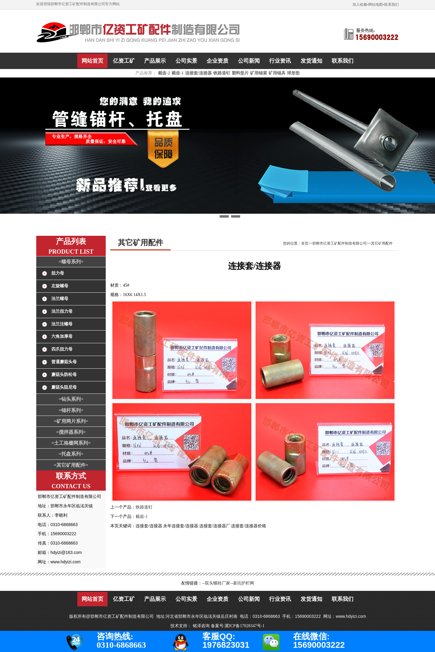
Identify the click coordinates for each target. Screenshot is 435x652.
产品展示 (155, 61)
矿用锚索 (258, 73)
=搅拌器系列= (71, 432)
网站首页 (92, 61)
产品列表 (71, 241)
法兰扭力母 (61, 311)
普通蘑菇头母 (64, 362)
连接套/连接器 (198, 73)
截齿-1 (178, 73)
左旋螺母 (59, 286)
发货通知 (311, 61)
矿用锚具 (277, 73)
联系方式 (71, 476)
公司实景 (186, 61)
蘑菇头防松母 (64, 374)
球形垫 (293, 73)
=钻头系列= (71, 399)
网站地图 (375, 4)
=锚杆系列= (71, 410)
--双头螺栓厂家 (216, 583)
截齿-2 (164, 73)
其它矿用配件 (140, 243)
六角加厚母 (61, 336)
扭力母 (57, 273)
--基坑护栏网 (242, 583)
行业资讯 (280, 61)
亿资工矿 (124, 61)
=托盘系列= (71, 453)
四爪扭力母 (61, 349)
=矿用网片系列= (71, 421)
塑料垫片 (240, 73)
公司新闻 (249, 61)
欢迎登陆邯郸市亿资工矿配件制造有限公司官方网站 (78, 4)
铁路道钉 (221, 73)
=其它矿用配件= (71, 465)
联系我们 (391, 4)
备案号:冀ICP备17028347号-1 (237, 626)
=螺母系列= (71, 261)
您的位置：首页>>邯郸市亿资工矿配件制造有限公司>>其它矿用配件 (338, 243)
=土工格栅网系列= (71, 443)
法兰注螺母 (61, 324)
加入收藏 (360, 4)
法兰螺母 (59, 298)
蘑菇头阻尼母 (64, 387)
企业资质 (217, 61)
